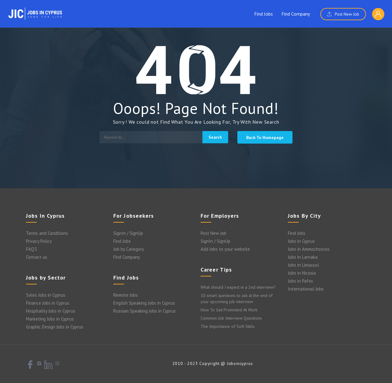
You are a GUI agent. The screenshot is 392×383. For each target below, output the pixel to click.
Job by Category (128, 249)
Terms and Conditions (47, 233)
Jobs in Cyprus (301, 241)
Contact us (36, 257)
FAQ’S (31, 249)
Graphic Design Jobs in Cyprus (54, 327)
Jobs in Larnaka (303, 257)
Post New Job (343, 14)
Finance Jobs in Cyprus (47, 303)
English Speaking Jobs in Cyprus (144, 303)
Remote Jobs (125, 295)
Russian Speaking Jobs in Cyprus (144, 311)
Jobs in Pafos (300, 281)
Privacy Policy (39, 241)
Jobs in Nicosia (302, 273)
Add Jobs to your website (225, 249)
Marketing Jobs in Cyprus (50, 319)
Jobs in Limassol (303, 265)
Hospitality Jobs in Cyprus (50, 311)
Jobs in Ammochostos (309, 249)
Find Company (295, 14)
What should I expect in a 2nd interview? (238, 287)
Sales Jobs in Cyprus (45, 295)
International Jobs (306, 289)
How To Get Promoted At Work (229, 310)
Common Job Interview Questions (231, 318)
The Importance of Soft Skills (228, 326)
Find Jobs (263, 14)
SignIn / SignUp (128, 233)
